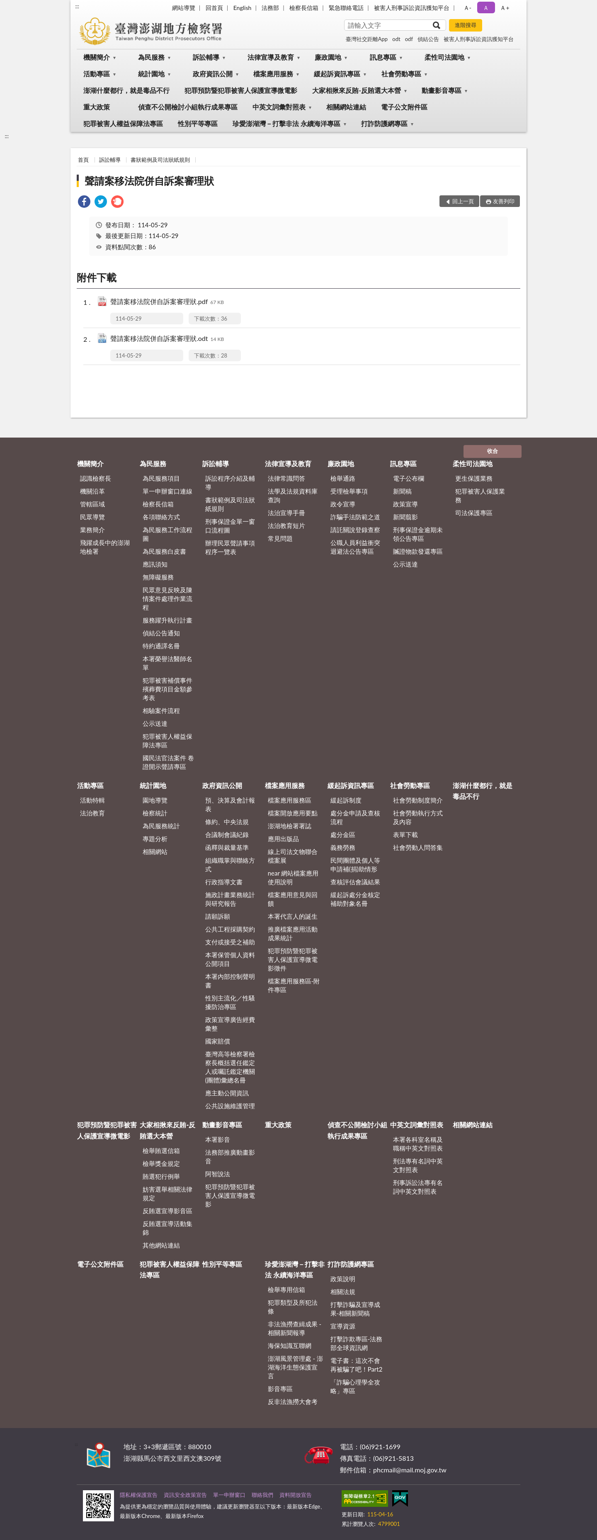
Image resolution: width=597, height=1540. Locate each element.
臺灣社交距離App (367, 39)
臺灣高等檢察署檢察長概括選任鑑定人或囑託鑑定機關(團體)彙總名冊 (230, 1067)
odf (409, 39)
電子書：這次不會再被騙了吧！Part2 (356, 1365)
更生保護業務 (474, 478)
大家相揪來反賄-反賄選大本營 (356, 90)
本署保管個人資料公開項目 (230, 959)
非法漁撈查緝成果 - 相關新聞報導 (294, 1328)
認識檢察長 (95, 478)
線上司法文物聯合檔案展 (293, 856)
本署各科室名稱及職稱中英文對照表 (418, 1144)
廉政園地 (328, 57)
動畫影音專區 (441, 90)
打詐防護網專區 (384, 123)
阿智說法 (217, 1174)
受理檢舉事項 (349, 491)
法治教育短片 (286, 525)
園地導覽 (155, 800)
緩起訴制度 (346, 800)
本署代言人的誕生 (293, 916)
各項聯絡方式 (161, 517)
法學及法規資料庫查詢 (293, 495)
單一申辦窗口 (229, 1494)
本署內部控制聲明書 (230, 981)
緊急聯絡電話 (346, 7)
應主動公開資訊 (227, 1093)
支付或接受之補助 (230, 942)
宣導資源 (342, 1326)
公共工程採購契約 (230, 929)
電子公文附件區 (404, 107)
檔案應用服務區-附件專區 (294, 985)
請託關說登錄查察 (355, 529)
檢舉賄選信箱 (161, 1150)
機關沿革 (92, 491)
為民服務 (151, 57)
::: (77, 6)
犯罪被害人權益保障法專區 (123, 123)
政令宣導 (342, 504)
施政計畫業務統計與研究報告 (230, 899)
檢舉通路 (342, 478)
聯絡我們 (262, 1494)
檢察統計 (155, 813)
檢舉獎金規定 (161, 1163)
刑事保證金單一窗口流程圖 (230, 526)
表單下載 (405, 834)
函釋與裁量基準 (227, 847)
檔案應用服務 (273, 74)
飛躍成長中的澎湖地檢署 (105, 547)
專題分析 (155, 838)
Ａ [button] (486, 7)
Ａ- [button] (467, 7)
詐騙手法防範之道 (355, 517)
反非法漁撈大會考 (293, 1401)
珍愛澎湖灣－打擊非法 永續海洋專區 (286, 123)
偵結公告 (428, 39)
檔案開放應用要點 (293, 813)
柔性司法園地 (444, 57)
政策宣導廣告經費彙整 (230, 1024)
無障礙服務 (158, 577)
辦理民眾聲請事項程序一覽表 (230, 547)
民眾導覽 (92, 517)
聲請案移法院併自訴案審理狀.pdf (167, 302)
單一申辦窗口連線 (167, 491)
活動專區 (96, 74)
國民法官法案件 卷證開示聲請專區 (168, 762)
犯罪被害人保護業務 (480, 495)
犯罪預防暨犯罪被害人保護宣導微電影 (240, 90)
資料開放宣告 (295, 1494)
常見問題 (280, 538)
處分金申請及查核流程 (355, 817)
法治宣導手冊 (286, 512)
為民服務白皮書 (164, 551)
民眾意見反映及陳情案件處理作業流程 (167, 598)
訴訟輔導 (206, 57)
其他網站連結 (161, 1245)
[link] (84, 202)
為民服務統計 (161, 826)
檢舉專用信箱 (286, 1289)
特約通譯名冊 (161, 646)
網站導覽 (183, 7)
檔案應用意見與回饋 (293, 899)
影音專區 (280, 1388)
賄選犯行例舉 (161, 1176)
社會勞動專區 (401, 74)
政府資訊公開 (213, 74)
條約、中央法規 (227, 821)
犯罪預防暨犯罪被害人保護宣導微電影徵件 (293, 959)
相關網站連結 (346, 107)
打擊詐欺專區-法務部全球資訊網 (356, 1343)
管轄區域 (92, 504)
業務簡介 (92, 529)
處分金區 (342, 834)
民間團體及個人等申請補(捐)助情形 (355, 864)
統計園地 (151, 74)
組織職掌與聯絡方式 (230, 864)
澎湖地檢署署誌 (289, 826)
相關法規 (342, 1291)
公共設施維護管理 (230, 1105)
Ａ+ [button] (504, 7)
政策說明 (342, 1278)
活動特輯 (92, 800)
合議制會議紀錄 (227, 834)
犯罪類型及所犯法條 (293, 1307)
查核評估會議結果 (355, 882)
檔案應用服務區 (289, 800)
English (242, 7)
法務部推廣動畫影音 (230, 1156)
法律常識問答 (286, 478)
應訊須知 (155, 564)
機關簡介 (96, 57)
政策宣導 (405, 504)
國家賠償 (217, 1041)
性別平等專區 (198, 123)
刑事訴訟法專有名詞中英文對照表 (418, 1187)
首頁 (83, 159)
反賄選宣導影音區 (167, 1210)
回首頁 (214, 7)
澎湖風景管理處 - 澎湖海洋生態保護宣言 (295, 1367)
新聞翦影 (405, 517)
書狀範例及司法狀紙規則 (160, 159)
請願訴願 (217, 916)
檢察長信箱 (303, 7)
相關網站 (155, 851)
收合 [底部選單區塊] (492, 451)
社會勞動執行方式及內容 (418, 817)
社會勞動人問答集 (418, 847)
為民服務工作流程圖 (167, 534)
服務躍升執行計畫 (167, 620)
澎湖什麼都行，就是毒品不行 (126, 90)
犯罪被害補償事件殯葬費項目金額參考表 (167, 688)
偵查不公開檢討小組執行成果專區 (188, 107)
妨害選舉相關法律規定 (167, 1193)
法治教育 (92, 813)
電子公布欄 (408, 478)
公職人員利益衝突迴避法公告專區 (355, 547)
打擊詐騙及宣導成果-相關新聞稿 (355, 1309)
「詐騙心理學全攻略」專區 (355, 1386)
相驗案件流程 (161, 710)
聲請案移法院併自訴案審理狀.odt (167, 339)
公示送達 (155, 723)
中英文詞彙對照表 (279, 107)
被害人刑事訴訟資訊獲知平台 (411, 7)
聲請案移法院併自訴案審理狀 (149, 181)
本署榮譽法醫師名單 (167, 663)
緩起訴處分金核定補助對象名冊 (355, 899)
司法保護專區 (474, 512)
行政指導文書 (224, 882)
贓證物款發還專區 (418, 551)
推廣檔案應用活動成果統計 (293, 933)
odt (396, 39)
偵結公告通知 (161, 633)
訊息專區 (383, 57)
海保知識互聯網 (289, 1345)
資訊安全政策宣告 (185, 1494)
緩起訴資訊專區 (337, 74)
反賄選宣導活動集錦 (167, 1228)
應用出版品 (283, 838)
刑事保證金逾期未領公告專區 (418, 534)
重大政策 (96, 107)
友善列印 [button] (503, 201)
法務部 (270, 7)
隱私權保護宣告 (139, 1494)
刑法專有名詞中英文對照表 (418, 1165)
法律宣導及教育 (271, 57)
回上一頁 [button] (463, 201)
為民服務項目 (161, 478)
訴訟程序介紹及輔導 (230, 482)
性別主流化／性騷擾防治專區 (230, 1002)
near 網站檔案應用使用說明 (293, 877)
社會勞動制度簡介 (418, 800)
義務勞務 (342, 847)
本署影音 (217, 1139)
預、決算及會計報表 (230, 804)
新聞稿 (402, 491)
